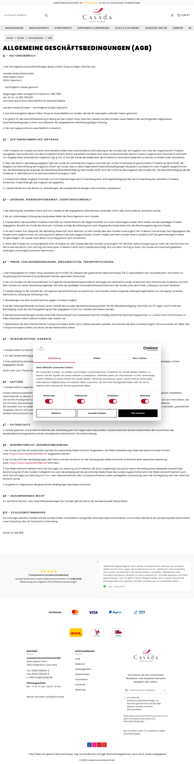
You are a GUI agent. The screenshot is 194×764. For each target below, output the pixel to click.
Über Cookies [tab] (140, 358)
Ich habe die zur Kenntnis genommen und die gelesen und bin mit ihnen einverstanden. (144, 703)
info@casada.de (43, 677)
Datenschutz (82, 674)
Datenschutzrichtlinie (142, 718)
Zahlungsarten (83, 669)
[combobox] (23, 15)
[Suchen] (46, 15)
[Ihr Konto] (172, 15)
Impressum (81, 679)
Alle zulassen (138, 413)
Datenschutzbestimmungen (141, 700)
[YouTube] (104, 745)
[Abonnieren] (164, 690)
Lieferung (80, 689)
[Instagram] (94, 745)
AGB (77, 659)
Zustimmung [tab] (54, 358)
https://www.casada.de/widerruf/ (28, 453)
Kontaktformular (55, 696)
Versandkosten (87, 754)
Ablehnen (56, 413)
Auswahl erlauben (97, 413)
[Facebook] (89, 745)
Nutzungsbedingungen (134, 721)
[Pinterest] (99, 745)
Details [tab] (97, 358)
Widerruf (80, 664)
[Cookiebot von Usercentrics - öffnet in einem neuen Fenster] (145, 349)
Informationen (85, 651)
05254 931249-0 (40, 670)
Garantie (80, 684)
